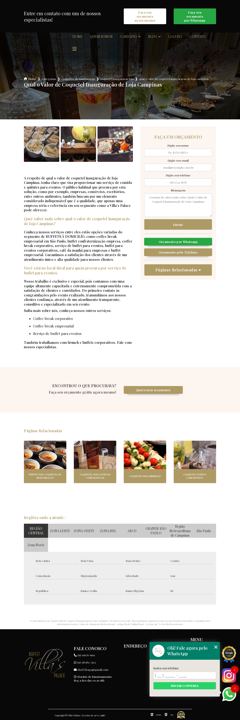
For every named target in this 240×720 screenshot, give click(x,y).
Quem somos (101, 36)
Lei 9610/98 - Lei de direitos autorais (164, 624)
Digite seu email (178, 160)
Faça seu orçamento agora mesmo (145, 16)
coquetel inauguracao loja (117, 79)
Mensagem (178, 190)
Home (77, 36)
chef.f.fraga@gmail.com (91, 669)
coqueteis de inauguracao (78, 79)
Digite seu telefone (178, 175)
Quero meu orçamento (153, 390)
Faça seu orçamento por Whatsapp (195, 16)
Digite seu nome (178, 145)
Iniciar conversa (185, 686)
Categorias (49, 79)
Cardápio (128, 36)
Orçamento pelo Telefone (178, 252)
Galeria (175, 36)
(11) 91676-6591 (84, 655)
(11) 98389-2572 (85, 662)
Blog (152, 36)
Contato (198, 36)
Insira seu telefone (166, 668)
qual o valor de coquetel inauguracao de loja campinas (174, 79)
